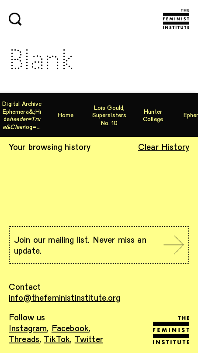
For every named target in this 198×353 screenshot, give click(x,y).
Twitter (89, 338)
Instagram (28, 327)
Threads (24, 338)
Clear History (163, 146)
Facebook (70, 327)
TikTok (57, 338)
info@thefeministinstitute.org (65, 297)
